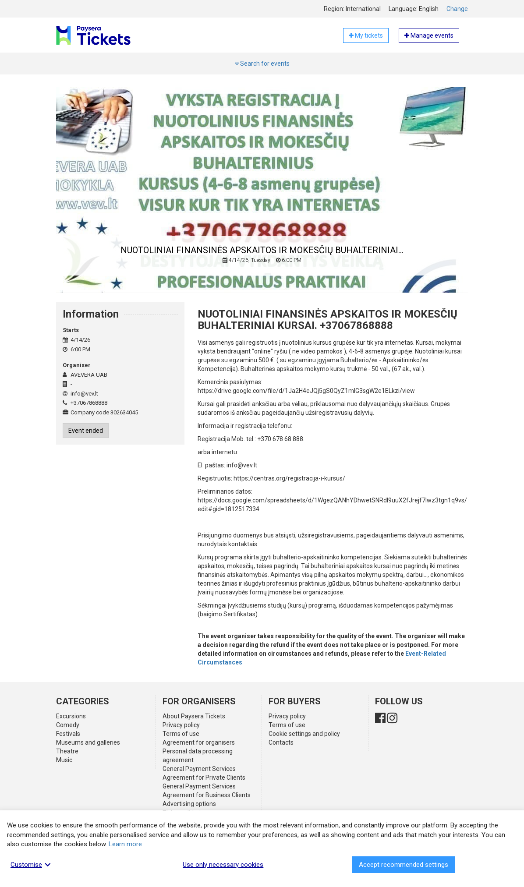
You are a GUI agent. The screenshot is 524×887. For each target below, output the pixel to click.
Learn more (125, 844)
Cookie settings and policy (304, 733)
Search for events (262, 63)
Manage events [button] (428, 35)
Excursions (71, 716)
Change (457, 8)
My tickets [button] (366, 35)
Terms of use (181, 733)
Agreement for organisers (199, 742)
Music (64, 759)
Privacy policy (181, 724)
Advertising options (189, 803)
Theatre (67, 751)
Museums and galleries (88, 742)
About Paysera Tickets (194, 716)
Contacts (281, 742)
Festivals (68, 733)
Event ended (85, 430)
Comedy (67, 724)
